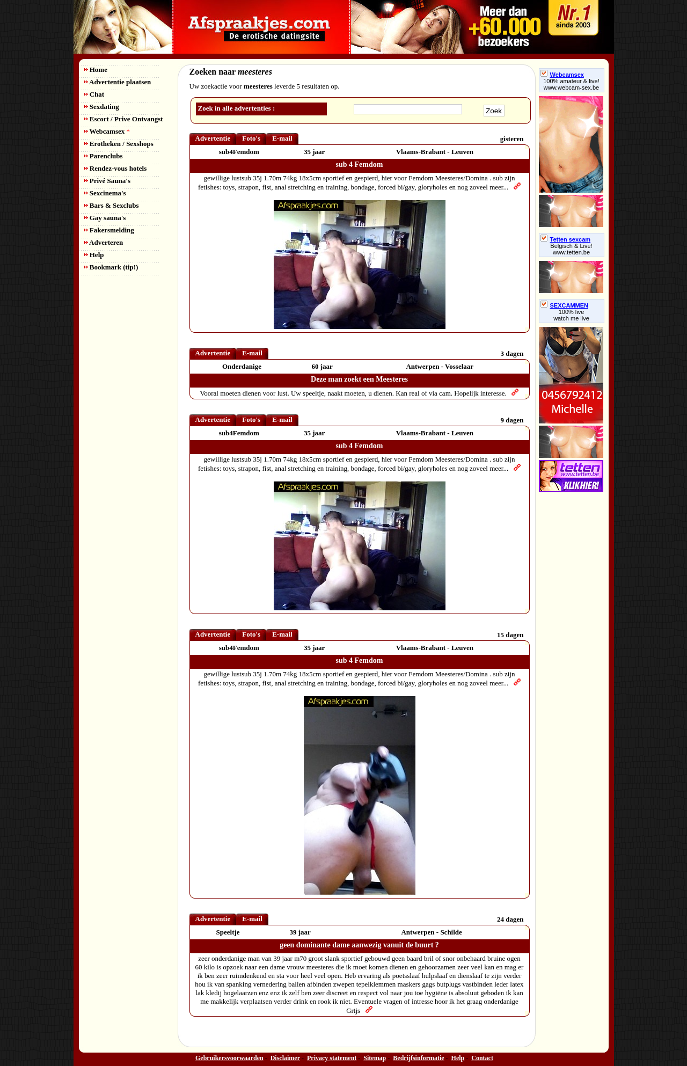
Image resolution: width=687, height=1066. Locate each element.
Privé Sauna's (107, 181)
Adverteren (103, 242)
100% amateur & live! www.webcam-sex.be (571, 84)
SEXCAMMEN (564, 305)
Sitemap (374, 1058)
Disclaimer (285, 1058)
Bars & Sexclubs (111, 205)
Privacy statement (331, 1058)
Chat (94, 94)
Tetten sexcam (565, 239)
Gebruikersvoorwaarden (229, 1058)
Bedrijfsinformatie (418, 1058)
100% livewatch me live (571, 315)
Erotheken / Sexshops (119, 144)
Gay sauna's (105, 218)
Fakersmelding (109, 230)
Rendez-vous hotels (115, 168)
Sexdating (101, 107)
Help (94, 255)
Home (95, 69)
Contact (482, 1058)
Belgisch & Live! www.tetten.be (571, 249)
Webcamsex (107, 131)
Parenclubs (103, 156)
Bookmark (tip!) (111, 267)
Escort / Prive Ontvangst (123, 119)
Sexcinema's (105, 193)
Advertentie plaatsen (117, 82)
